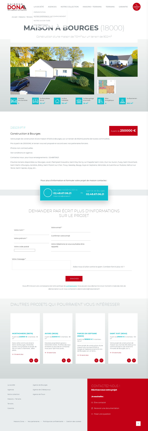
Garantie (123, 7)
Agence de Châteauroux (41, 390)
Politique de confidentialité (53, 421)
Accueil (14, 17)
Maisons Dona (19, 421)
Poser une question (101, 414)
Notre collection (70, 7)
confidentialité (71, 286)
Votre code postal (21, 247)
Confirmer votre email (60, 236)
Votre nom (19, 230)
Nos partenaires (33, 421)
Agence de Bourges (40, 385)
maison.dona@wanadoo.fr (61, 196)
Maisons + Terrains (92, 7)
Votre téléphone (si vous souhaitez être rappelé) (67, 245)
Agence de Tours (39, 394)
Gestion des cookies (73, 421)
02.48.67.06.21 (62, 193)
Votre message (19, 259)
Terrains (110, 7)
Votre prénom (20, 238)
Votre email (56, 227)
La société (39, 7)
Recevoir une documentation (105, 408)
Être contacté (98, 402)
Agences (52, 7)
